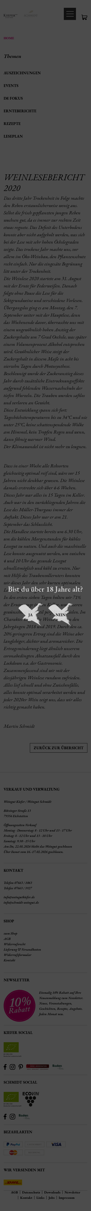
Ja (30, 614)
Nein (61, 614)
